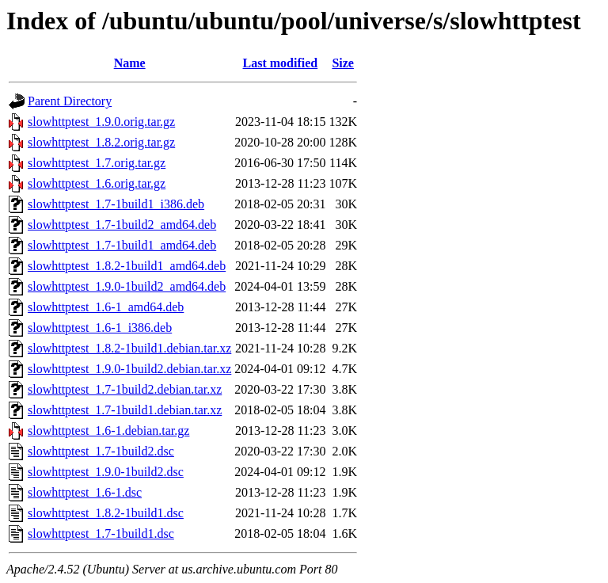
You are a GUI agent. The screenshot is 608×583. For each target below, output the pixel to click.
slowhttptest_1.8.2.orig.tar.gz (101, 142)
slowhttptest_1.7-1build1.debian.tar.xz (125, 410)
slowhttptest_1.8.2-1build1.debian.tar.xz (129, 348)
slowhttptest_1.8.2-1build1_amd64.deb (127, 265)
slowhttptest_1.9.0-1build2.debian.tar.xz (129, 368)
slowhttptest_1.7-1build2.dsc (101, 451)
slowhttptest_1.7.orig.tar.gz (96, 163)
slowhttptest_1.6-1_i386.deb (100, 327)
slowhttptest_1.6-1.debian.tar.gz (108, 430)
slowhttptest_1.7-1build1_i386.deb (116, 204)
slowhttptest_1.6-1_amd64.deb (106, 307)
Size (343, 63)
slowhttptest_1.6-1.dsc (85, 492)
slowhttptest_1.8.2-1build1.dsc (106, 513)
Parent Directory (70, 101)
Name (130, 63)
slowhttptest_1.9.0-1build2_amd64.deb (127, 286)
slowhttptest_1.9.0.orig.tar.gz (101, 121)
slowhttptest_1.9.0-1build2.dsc (106, 471)
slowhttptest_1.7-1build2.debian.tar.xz (125, 389)
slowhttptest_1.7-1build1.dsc (101, 533)
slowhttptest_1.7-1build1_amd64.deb (122, 245)
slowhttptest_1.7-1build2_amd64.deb (122, 224)
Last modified (280, 63)
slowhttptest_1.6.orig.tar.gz (96, 183)
